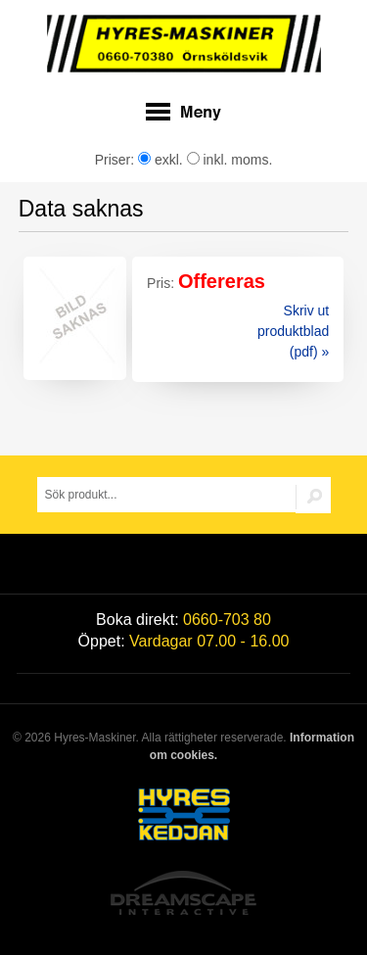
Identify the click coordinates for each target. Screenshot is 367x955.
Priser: (116, 159)
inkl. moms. (230, 159)
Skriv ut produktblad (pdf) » (293, 331)
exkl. (160, 159)
